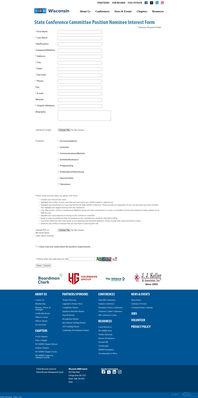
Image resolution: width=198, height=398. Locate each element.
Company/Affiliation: (45, 50)
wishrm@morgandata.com (80, 382)
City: (38, 62)
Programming (66, 166)
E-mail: (40, 93)
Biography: (41, 112)
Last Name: (42, 38)
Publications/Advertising (72, 172)
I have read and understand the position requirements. (65, 247)
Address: (41, 56)
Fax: (38, 87)
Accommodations (68, 141)
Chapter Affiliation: (45, 106)
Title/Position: (42, 44)
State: (39, 69)
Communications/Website (72, 153)
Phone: (40, 81)
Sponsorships (67, 178)
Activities (64, 147)
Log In (175, 394)
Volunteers (65, 184)
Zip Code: (41, 75)
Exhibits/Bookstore (69, 160)
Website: (40, 99)
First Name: (42, 31)
